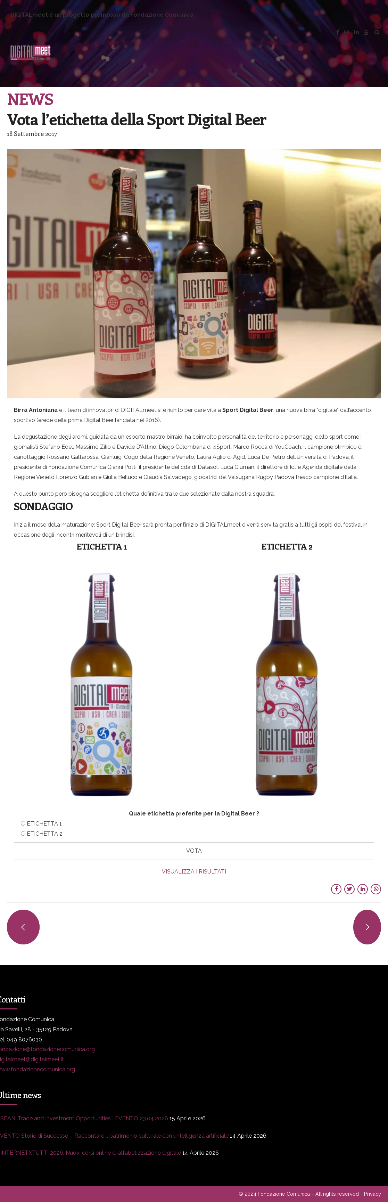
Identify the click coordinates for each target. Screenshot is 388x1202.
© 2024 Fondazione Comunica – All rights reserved (299, 1194)
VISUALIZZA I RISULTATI (194, 871)
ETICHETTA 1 (44, 823)
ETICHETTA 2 (45, 833)
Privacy (372, 1194)
